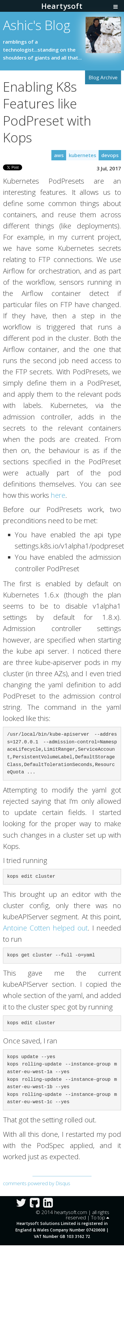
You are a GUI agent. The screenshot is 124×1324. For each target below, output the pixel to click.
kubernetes (82, 155)
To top (100, 1217)
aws (59, 155)
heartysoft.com (70, 1212)
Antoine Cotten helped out (45, 928)
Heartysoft (62, 6)
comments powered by (36, 1183)
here (58, 495)
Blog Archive (103, 77)
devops (110, 155)
